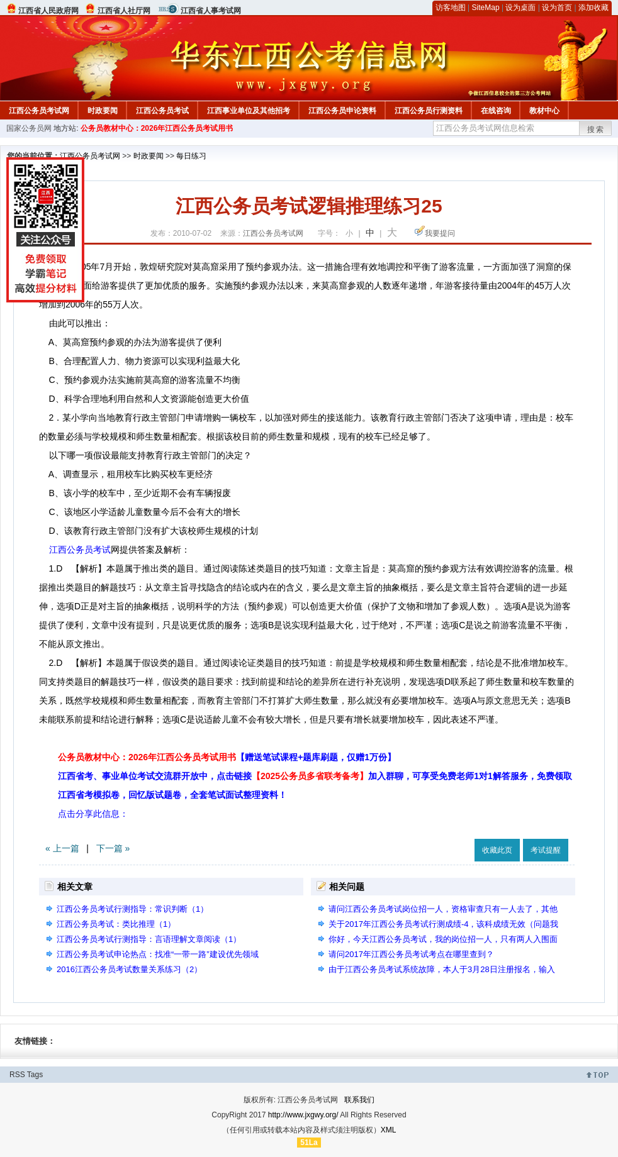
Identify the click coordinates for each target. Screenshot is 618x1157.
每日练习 (191, 156)
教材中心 (544, 110)
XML (388, 1130)
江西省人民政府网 (48, 10)
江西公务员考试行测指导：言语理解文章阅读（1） (149, 939)
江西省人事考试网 (211, 10)
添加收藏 (593, 7)
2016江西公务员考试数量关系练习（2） (129, 969)
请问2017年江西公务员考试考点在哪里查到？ (411, 954)
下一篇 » (113, 848)
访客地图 (450, 7)
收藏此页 (497, 850)
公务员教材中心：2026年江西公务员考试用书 (157, 128)
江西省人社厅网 (124, 10)
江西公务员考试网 (39, 110)
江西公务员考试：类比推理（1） (116, 924)
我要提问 (440, 233)
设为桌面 (520, 7)
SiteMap (486, 7)
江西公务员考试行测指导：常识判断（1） (132, 909)
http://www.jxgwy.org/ (303, 1114)
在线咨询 (496, 110)
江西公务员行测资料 (429, 110)
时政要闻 (102, 110)
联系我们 (359, 1099)
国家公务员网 (29, 128)
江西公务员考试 (162, 110)
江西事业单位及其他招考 (248, 110)
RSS (17, 1074)
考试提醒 (546, 850)
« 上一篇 (62, 848)
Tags (35, 1074)
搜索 (596, 129)
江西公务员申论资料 (342, 110)
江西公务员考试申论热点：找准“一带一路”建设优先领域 (158, 954)
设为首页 (557, 7)
